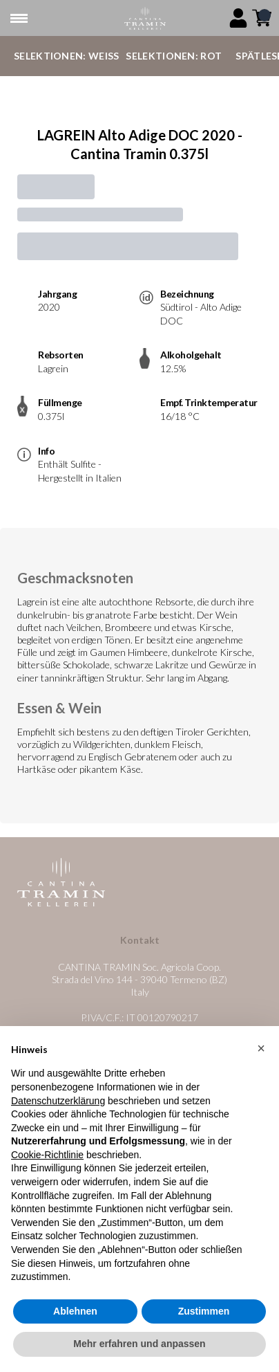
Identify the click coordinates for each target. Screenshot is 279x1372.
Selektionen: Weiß (66, 56)
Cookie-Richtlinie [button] (47, 1154)
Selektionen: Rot (174, 56)
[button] (261, 1048)
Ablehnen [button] (75, 1311)
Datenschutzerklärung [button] (58, 1100)
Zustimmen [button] (204, 1311)
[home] (144, 18)
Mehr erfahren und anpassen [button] (139, 1344)
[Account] (238, 18)
